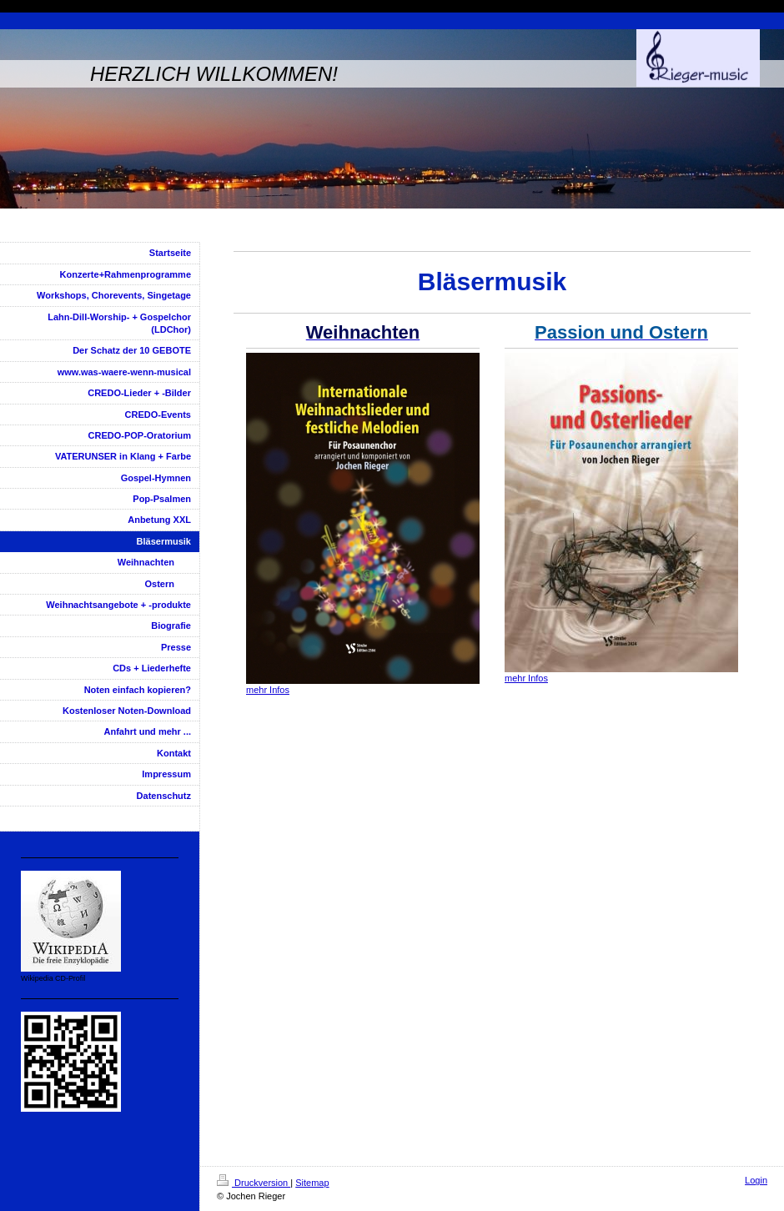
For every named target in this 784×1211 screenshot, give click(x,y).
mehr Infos (267, 690)
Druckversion (253, 1183)
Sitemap (312, 1183)
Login (756, 1180)
